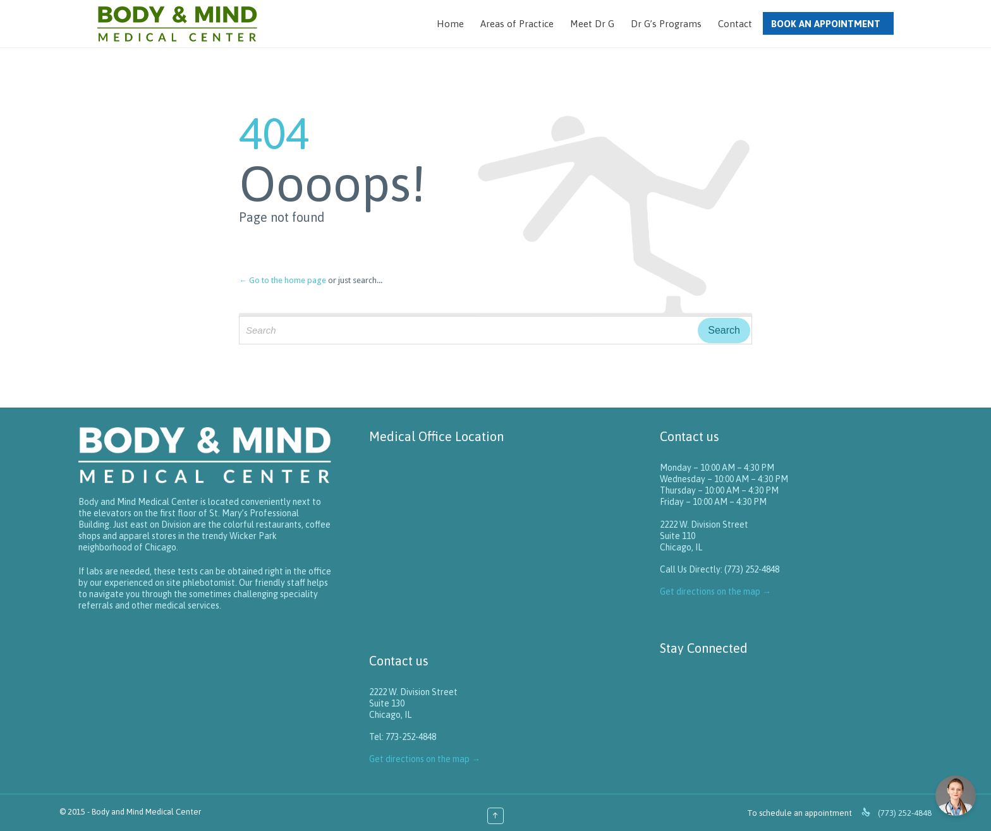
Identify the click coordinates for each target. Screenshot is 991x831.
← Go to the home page (282, 280)
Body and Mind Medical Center (146, 811)
